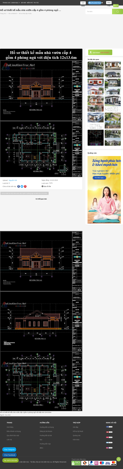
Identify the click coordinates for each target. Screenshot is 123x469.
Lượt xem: (45, 183)
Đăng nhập (109, 3)
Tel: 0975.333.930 (10, 460)
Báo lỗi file (47, 186)
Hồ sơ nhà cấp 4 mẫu (25, 13)
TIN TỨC (36, 2)
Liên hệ (9, 439)
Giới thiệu (10, 427)
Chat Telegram (9, 449)
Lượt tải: (6, 183)
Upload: (5, 180)
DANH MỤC (15, 2)
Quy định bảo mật (13, 435)
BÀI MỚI (23, 2)
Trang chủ (3, 13)
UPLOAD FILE (95, 3)
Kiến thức (76, 439)
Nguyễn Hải (13, 180)
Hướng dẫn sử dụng (47, 427)
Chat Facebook (9, 455)
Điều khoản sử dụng (14, 431)
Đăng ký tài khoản (46, 431)
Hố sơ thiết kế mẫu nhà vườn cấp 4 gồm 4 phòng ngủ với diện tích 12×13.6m (24, 193)
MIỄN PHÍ (30, 2)
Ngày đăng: (46, 180)
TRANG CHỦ (7, 2)
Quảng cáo (77, 435)
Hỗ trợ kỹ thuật (78, 431)
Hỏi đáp (75, 427)
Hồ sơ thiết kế (13, 13)
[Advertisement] (61, 32)
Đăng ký (115, 5)
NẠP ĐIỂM (83, 3)
